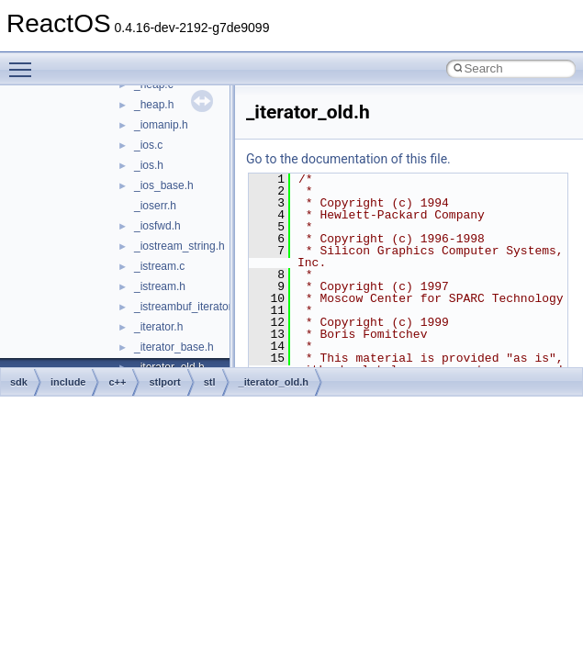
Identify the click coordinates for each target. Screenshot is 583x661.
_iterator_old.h (273, 381)
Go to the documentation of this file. (348, 158)
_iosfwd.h (157, 225)
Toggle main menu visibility (24, 61)
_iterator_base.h (174, 347)
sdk (19, 381)
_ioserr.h (155, 205)
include (68, 381)
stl (210, 381)
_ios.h (148, 165)
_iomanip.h (161, 124)
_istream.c (159, 266)
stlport (164, 381)
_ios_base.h (164, 185)
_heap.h (154, 104)
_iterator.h (158, 326)
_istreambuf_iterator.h (187, 306)
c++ (117, 381)
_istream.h (159, 286)
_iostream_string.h (179, 246)
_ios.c (148, 145)
